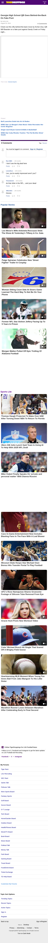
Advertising (20, 928)
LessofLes (9, 171)
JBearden (9, 190)
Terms (36, 928)
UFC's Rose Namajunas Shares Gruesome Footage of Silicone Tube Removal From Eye (22, 593)
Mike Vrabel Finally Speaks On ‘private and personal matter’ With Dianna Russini (21, 475)
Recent (44, 143)
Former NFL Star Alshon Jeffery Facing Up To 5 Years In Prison (23, 322)
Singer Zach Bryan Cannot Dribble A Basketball (19, 130)
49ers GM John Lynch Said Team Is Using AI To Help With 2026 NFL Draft (22, 446)
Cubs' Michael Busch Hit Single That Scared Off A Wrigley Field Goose (22, 648)
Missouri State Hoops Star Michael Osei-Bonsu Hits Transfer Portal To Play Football (21, 564)
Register (4, 916)
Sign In (3, 912)
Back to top (4, 921)
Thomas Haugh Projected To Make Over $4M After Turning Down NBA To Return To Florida (23, 417)
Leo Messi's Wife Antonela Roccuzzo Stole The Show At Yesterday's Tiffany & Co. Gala (22, 232)
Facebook (5, 756)
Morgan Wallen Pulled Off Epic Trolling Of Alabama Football (22, 352)
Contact (29, 928)
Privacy (12, 928)
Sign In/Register (41, 921)
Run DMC (9, 161)
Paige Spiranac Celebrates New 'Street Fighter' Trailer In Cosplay (20, 261)
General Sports (12, 82)
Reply (8, 166)
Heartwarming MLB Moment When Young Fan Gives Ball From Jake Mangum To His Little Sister (23, 678)
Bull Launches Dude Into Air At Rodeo (15, 121)
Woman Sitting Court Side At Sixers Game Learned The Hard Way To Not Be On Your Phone (22, 292)
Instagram (18, 756)
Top (40, 143)
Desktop (26, 925)
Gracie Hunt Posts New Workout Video (19, 621)
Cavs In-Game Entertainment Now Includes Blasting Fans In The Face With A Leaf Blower (23, 535)
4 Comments (42, 23)
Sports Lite (6, 392)
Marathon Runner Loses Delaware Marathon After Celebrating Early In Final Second (22, 709)
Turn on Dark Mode (24, 933)
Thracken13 (10, 181)
